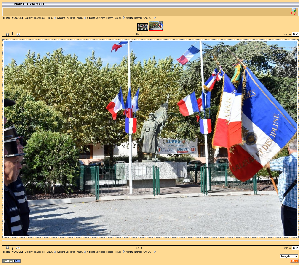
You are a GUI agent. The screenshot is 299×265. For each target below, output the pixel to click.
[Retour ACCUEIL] (13, 18)
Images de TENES (45, 18)
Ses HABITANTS (76, 18)
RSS (294, 261)
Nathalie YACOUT (145, 18)
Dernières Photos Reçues (110, 18)
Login (294, 11)
